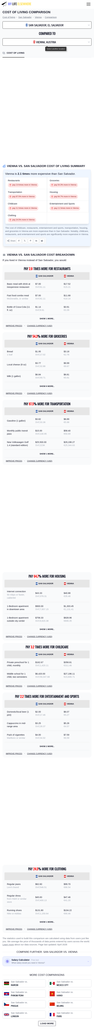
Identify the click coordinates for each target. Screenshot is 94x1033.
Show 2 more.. (47, 746)
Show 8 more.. (47, 386)
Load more (47, 1023)
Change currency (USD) (39, 326)
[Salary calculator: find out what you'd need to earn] (47, 961)
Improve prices (14, 326)
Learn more (8, 944)
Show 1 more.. (47, 318)
